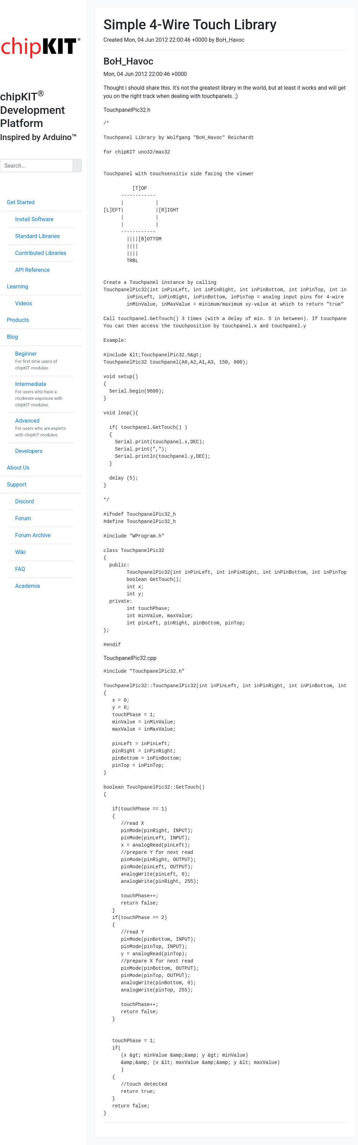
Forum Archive (33, 535)
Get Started (21, 202)
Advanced (27, 420)
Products (18, 320)
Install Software (34, 219)
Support (16, 484)
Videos (23, 303)
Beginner (26, 354)
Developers (28, 451)
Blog (12, 337)
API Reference (32, 270)
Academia (27, 586)
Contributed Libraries (41, 253)
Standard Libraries (37, 236)
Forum (23, 518)
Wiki (20, 552)
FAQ (20, 569)
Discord (24, 501)
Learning (17, 286)
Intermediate (30, 384)
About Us (18, 467)
